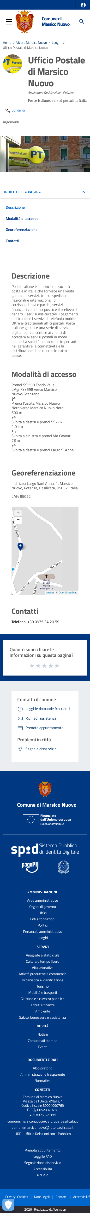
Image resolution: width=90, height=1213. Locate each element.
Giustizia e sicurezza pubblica (43, 998)
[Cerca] (82, 21)
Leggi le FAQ (42, 1156)
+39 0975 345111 (43, 1115)
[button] (83, 5)
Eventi (42, 1047)
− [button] (18, 520)
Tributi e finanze (43, 1005)
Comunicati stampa (42, 1040)
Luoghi (56, 42)
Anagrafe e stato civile (43, 955)
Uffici (43, 913)
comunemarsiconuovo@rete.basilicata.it (42, 1127)
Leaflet (50, 592)
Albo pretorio (42, 1068)
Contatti (42, 1089)
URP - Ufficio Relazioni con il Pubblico (43, 1133)
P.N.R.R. (42, 1175)
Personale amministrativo (42, 931)
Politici (43, 925)
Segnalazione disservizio (42, 1162)
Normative (43, 1080)
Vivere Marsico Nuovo (31, 42)
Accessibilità (42, 1169)
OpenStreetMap (68, 592)
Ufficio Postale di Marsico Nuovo (25, 47)
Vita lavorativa (43, 967)
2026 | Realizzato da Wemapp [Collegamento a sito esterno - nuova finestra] (45, 1209)
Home (7, 42)
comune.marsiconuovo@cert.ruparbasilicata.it (42, 1121)
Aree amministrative (42, 900)
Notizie (42, 1034)
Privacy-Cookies (16, 1196)
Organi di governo (42, 906)
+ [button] (18, 513)
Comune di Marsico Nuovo (56, 21)
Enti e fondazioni (42, 919)
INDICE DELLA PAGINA (24, 192)
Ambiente (42, 1011)
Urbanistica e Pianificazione (43, 980)
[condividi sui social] (14, 110)
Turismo (42, 986)
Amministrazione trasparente (42, 1074)
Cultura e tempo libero (42, 961)
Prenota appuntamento (42, 1150)
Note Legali (42, 1196)
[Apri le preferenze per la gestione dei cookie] (8, 1205)
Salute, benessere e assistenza (42, 1017)
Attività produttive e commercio (42, 974)
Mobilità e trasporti (42, 992)
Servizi (43, 947)
